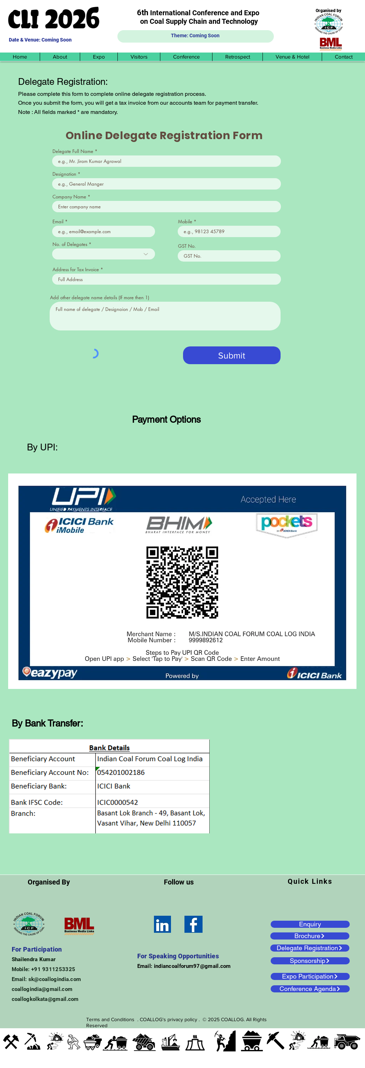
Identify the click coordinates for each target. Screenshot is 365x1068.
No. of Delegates (69, 244)
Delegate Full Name (72, 151)
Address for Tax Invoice (75, 269)
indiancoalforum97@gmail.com (192, 966)
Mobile (185, 221)
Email (57, 221)
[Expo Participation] (310, 976)
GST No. (187, 246)
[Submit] (232, 355)
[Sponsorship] (310, 960)
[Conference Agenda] (310, 988)
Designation (64, 174)
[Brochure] (309, 936)
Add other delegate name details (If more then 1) (99, 297)
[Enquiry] (310, 924)
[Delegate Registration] (309, 948)
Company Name (69, 197)
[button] (60, 57)
